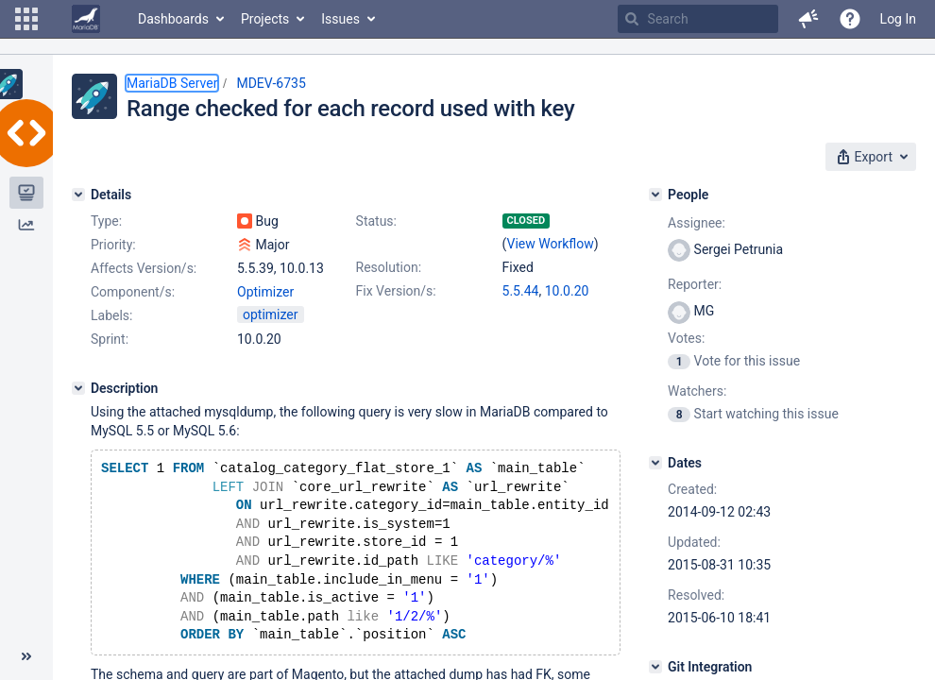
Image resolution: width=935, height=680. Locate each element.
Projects (265, 18)
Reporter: (695, 284)
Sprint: (109, 339)
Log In (898, 18)
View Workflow (550, 243)
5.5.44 (520, 290)
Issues (340, 18)
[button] (26, 19)
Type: (106, 221)
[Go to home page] (86, 19)
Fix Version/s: (396, 290)
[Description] (78, 388)
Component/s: (133, 291)
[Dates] (655, 462)
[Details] (78, 194)
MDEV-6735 (270, 83)
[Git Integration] (655, 666)
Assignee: (696, 222)
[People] (655, 194)
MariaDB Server (172, 83)
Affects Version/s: (143, 268)
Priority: (113, 244)
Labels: (111, 315)
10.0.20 (567, 290)
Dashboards (173, 18)
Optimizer (265, 291)
